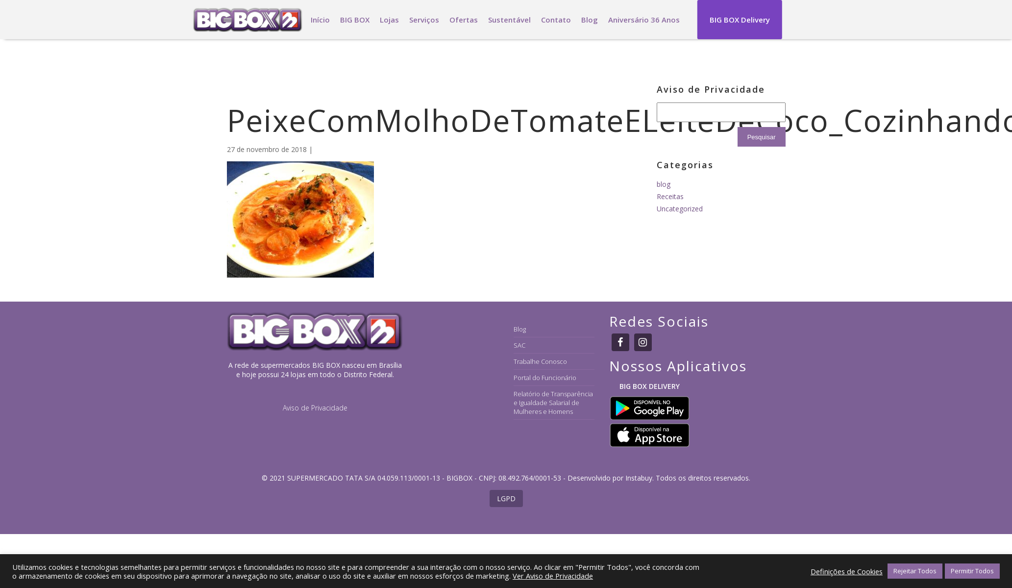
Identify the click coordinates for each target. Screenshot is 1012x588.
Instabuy (638, 478)
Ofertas (463, 20)
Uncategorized (680, 208)
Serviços (424, 20)
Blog (589, 20)
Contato (556, 20)
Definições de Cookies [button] (847, 571)
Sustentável (509, 20)
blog (663, 184)
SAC (519, 345)
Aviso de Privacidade (315, 407)
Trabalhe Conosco (540, 361)
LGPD (506, 498)
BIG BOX (355, 20)
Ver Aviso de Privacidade (553, 576)
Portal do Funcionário (545, 377)
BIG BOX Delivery (740, 20)
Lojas (389, 20)
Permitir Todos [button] (972, 570)
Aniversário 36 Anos (644, 20)
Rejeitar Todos (915, 570)
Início (320, 20)
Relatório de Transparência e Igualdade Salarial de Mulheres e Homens (553, 402)
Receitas (670, 196)
